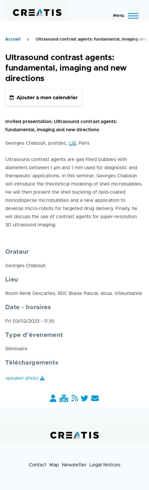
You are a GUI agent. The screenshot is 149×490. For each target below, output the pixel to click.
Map (54, 465)
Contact (37, 465)
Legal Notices (105, 465)
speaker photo (22, 378)
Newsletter (74, 465)
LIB (72, 143)
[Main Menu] (124, 15)
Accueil (12, 39)
